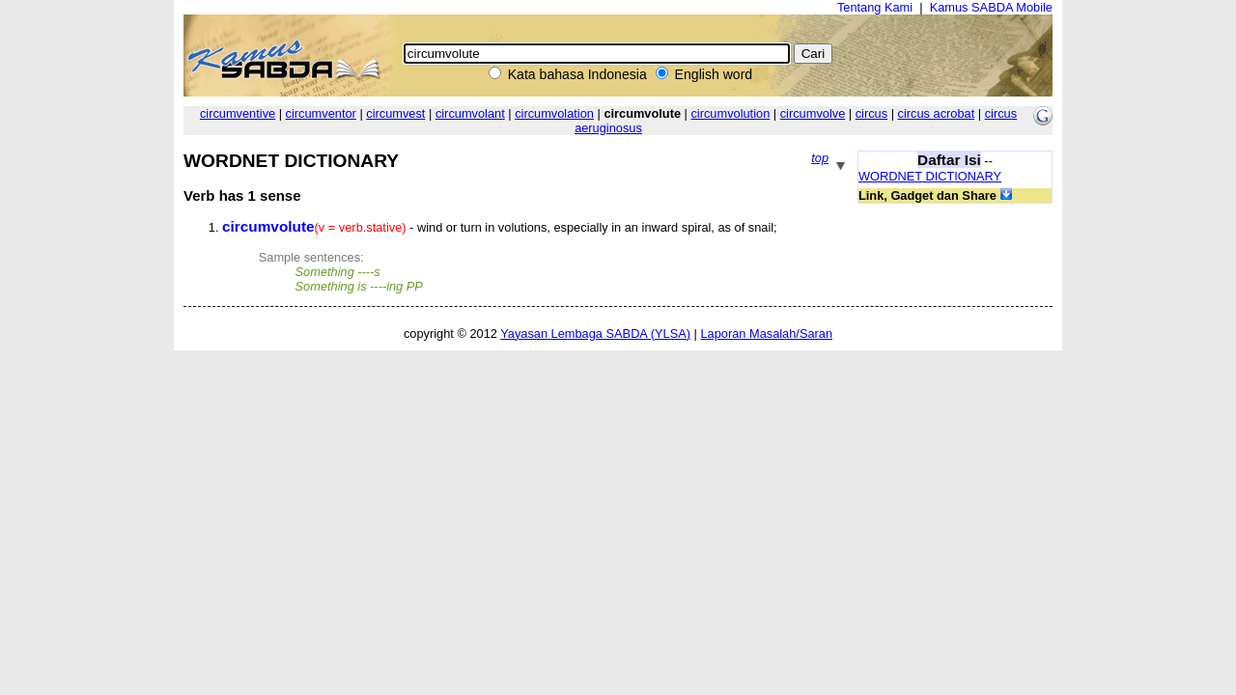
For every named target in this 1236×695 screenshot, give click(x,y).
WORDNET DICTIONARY (929, 176)
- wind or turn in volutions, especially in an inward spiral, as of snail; (499, 227)
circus (871, 113)
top (820, 158)
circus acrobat (936, 113)
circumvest (395, 113)
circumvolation (554, 113)
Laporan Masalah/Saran (766, 333)
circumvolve (813, 113)
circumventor (321, 113)
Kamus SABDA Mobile (991, 7)
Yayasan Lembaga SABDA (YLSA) (595, 333)
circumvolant (470, 113)
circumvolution (730, 113)
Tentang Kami (875, 7)
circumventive (237, 113)
